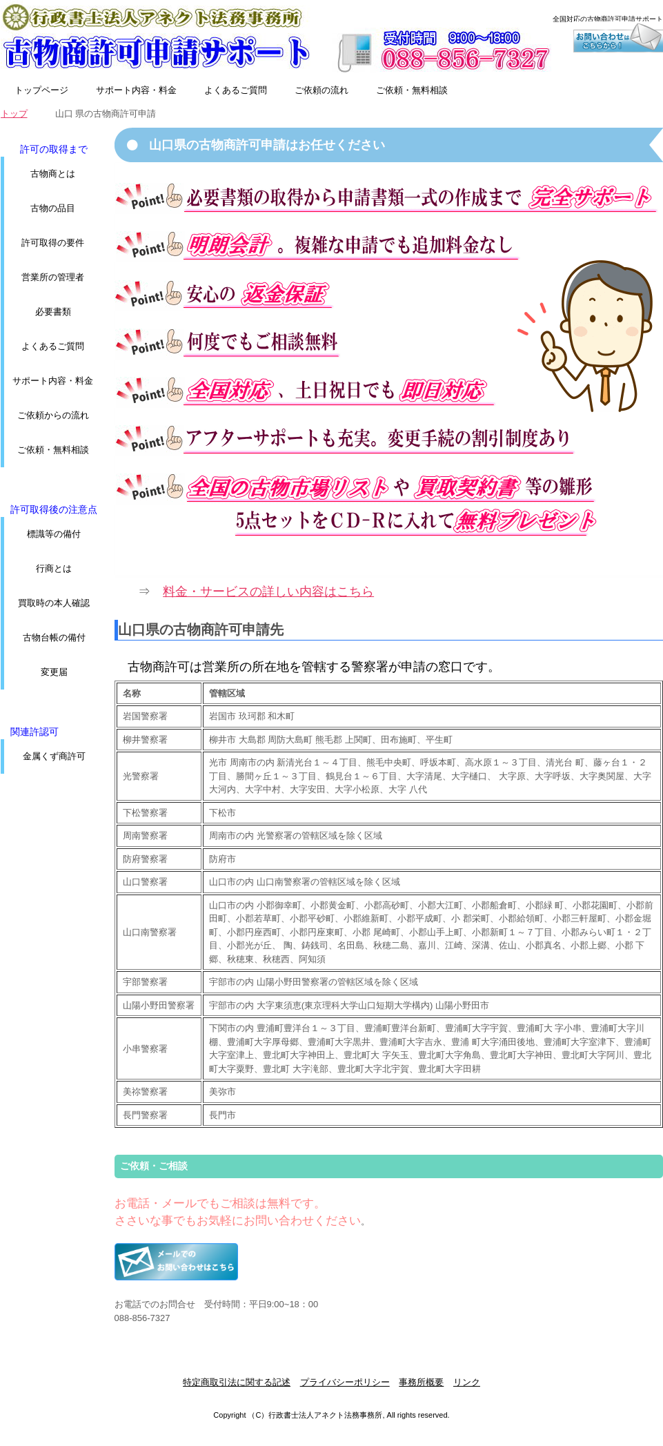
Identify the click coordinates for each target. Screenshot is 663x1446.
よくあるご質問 (235, 90)
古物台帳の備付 (54, 637)
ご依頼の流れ (321, 90)
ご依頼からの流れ (53, 415)
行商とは (54, 568)
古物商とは (52, 173)
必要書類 (53, 311)
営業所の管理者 (52, 277)
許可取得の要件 (52, 242)
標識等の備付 (54, 534)
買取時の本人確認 (54, 603)
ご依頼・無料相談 (412, 90)
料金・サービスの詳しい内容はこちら (268, 591)
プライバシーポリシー (345, 1382)
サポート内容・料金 (136, 90)
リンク (466, 1382)
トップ (14, 113)
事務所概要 (421, 1382)
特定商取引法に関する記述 (236, 1382)
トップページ (41, 90)
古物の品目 (52, 208)
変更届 (54, 672)
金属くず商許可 (54, 756)
